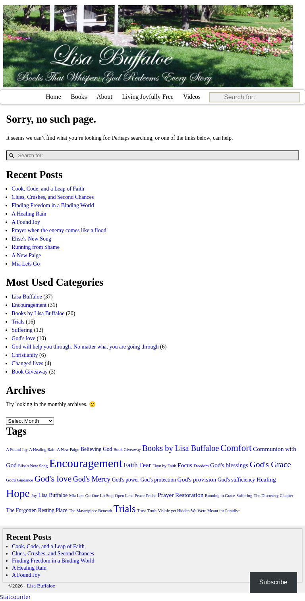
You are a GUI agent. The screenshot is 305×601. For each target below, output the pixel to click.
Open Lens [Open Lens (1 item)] (124, 495)
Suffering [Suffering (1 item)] (244, 495)
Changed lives (27, 363)
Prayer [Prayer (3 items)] (166, 494)
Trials (18, 321)
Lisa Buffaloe (27, 296)
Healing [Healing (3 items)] (266, 479)
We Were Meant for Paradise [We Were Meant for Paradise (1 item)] (215, 511)
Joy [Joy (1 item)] (34, 495)
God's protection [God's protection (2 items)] (158, 480)
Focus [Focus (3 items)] (185, 465)
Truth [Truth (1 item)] (151, 511)
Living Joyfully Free (147, 96)
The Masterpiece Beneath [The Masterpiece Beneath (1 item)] (90, 511)
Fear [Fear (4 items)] (145, 465)
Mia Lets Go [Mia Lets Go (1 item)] (80, 495)
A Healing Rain (29, 214)
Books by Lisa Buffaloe (38, 313)
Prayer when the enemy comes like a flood (59, 230)
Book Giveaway (30, 371)
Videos (192, 96)
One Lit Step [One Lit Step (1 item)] (102, 495)
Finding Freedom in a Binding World (53, 205)
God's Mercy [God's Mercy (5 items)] (92, 479)
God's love (23, 338)
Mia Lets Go (26, 264)
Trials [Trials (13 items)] (125, 508)
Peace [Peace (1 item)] (140, 495)
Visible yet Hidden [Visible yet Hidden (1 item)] (173, 511)
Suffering (22, 330)
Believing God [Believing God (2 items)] (96, 449)
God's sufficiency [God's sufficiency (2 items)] (236, 480)
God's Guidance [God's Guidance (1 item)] (19, 480)
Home (53, 96)
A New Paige (26, 255)
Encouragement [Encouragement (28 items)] (85, 463)
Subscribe (273, 582)
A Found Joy (26, 222)
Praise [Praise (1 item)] (151, 495)
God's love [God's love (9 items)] (53, 478)
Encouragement (29, 305)
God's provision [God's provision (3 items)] (197, 479)
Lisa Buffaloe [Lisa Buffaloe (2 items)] (53, 495)
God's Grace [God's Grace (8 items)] (270, 464)
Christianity (25, 355)
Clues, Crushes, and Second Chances (53, 197)
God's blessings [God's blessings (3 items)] (229, 465)
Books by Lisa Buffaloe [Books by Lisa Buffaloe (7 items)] (180, 448)
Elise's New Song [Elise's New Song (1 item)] (33, 466)
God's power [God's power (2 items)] (125, 480)
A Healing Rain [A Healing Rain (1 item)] (42, 449)
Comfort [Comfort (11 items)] (236, 448)
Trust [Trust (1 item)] (141, 511)
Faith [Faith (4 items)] (130, 465)
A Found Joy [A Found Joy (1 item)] (16, 449)
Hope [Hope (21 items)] (17, 493)
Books (79, 96)
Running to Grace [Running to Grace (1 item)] (220, 495)
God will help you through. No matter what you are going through (85, 346)
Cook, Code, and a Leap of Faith (48, 189)
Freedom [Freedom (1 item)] (201, 466)
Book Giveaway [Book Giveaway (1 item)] (127, 449)
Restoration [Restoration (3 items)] (189, 494)
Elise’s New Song (31, 239)
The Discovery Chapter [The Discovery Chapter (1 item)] (273, 495)
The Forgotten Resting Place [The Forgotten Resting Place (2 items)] (36, 510)
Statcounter (15, 597)
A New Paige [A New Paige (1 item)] (68, 449)
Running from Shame (36, 247)
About (104, 96)
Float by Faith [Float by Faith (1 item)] (164, 466)
